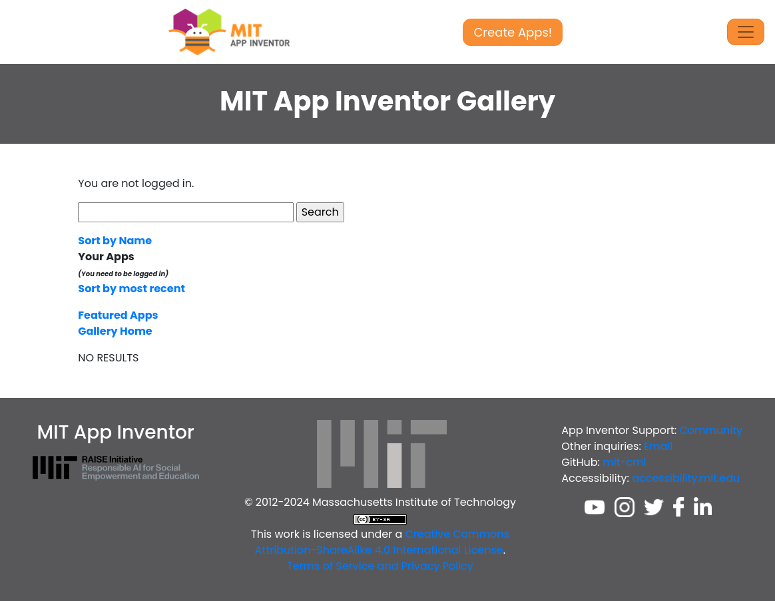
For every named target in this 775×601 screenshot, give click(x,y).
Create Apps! (512, 32)
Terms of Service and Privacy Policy (380, 566)
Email (658, 446)
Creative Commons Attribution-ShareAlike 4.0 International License (382, 542)
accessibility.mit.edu (686, 478)
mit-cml (624, 462)
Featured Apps (118, 315)
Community (711, 430)
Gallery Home (115, 331)
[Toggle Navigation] (745, 32)
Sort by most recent (131, 288)
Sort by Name (115, 240)
